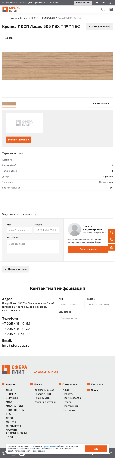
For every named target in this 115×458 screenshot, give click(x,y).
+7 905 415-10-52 (16, 324)
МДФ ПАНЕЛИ (14, 406)
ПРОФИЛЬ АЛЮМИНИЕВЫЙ (16, 432)
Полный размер (100, 103)
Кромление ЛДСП (44, 390)
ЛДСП (9, 390)
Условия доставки (45, 402)
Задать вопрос (88, 249)
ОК (96, 449)
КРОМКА (11, 394)
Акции (66, 390)
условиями (49, 446)
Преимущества (41, 3)
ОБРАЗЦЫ (12, 398)
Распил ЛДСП (42, 394)
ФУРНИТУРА (13, 426)
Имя (9, 224)
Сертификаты (71, 410)
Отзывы (54, 3)
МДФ (9, 402)
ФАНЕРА (11, 422)
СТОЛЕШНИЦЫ (15, 410)
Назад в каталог (99, 26)
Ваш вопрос (13, 237)
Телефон (38, 224)
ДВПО (9, 418)
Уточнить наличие (18, 139)
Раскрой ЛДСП (43, 398)
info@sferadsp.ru (16, 346)
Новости (68, 394)
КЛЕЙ (9, 437)
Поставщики (26, 3)
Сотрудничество (10, 3)
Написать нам (83, 3)
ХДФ (8, 414)
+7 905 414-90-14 (16, 334)
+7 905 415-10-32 (16, 329)
